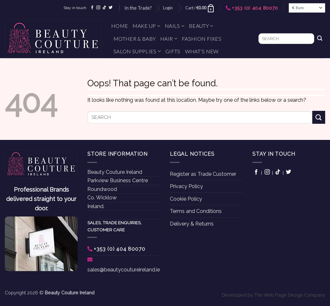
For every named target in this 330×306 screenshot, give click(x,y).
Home (119, 26)
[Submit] (319, 38)
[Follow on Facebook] (92, 7)
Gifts (172, 51)
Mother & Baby (134, 39)
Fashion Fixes (201, 39)
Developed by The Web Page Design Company (273, 295)
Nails (174, 26)
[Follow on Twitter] (110, 7)
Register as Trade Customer (203, 174)
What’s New (202, 51)
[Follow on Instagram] (98, 7)
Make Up (146, 26)
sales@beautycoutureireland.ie (123, 270)
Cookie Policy (186, 199)
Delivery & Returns (192, 224)
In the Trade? (138, 8)
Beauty (201, 26)
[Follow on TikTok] (104, 7)
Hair (168, 39)
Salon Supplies (137, 51)
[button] (168, 8)
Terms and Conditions (196, 211)
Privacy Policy (186, 186)
